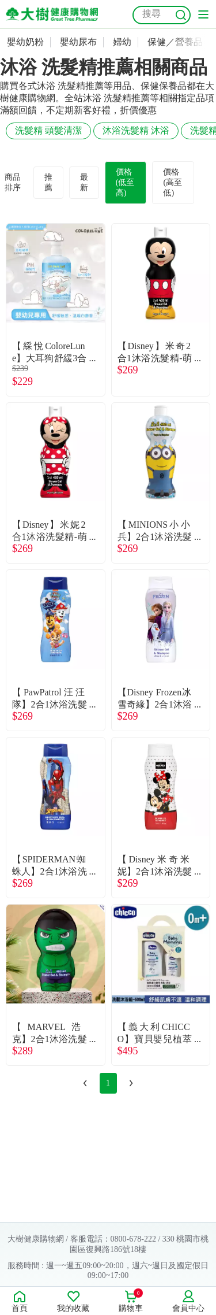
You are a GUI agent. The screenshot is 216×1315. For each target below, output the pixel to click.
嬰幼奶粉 (25, 42)
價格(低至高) (125, 182)
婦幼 (122, 42)
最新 (84, 182)
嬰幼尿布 (78, 42)
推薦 (48, 182)
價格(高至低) (172, 182)
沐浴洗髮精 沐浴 (136, 130)
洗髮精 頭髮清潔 (48, 130)
